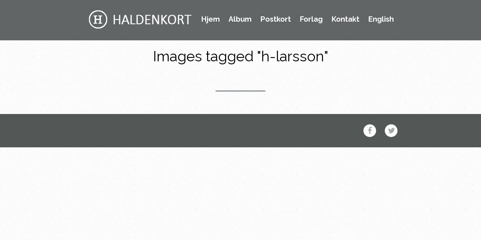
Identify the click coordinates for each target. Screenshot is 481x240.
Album (240, 19)
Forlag (311, 19)
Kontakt (345, 19)
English (381, 19)
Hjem (210, 19)
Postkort (275, 19)
